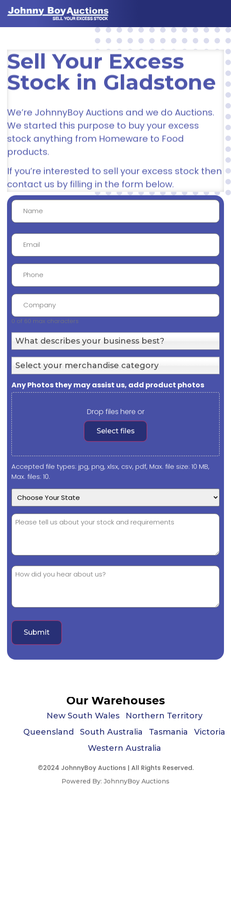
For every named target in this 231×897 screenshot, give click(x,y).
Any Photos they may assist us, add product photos (107, 423)
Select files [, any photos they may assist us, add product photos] (116, 469)
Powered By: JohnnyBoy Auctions (115, 784)
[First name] (115, 249)
